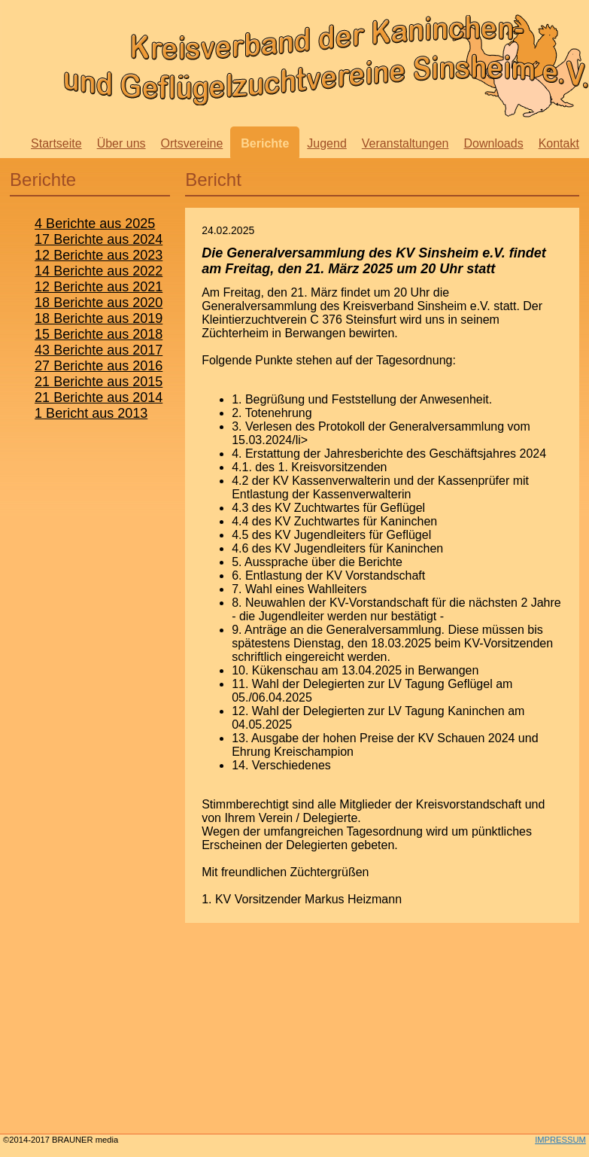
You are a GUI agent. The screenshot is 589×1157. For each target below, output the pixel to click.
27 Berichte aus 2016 (98, 365)
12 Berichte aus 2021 (98, 286)
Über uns (121, 143)
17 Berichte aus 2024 (98, 239)
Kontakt (559, 143)
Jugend (327, 143)
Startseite (56, 143)
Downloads (493, 143)
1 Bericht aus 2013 (91, 413)
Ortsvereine (192, 143)
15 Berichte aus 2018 (98, 334)
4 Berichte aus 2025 (95, 223)
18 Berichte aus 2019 (98, 318)
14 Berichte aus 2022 (98, 271)
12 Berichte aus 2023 (98, 255)
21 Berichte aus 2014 (98, 397)
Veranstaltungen (405, 143)
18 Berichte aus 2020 (98, 302)
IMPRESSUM (560, 1139)
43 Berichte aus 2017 (98, 350)
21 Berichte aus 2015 (98, 381)
